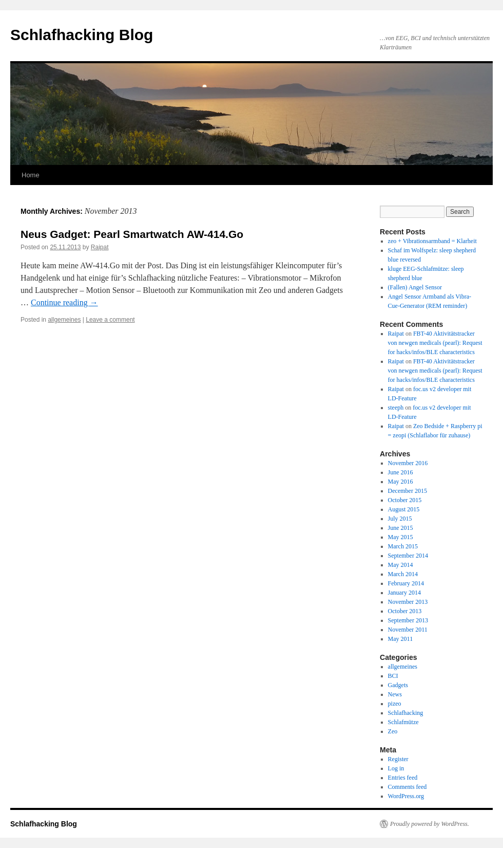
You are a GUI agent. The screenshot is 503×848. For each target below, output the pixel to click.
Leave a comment (110, 319)
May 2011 (400, 638)
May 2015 (400, 537)
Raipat (100, 247)
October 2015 (405, 500)
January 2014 (404, 592)
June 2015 (400, 527)
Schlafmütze (403, 722)
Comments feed (407, 786)
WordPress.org (406, 796)
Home (31, 175)
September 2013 (408, 620)
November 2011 (408, 629)
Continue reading (64, 302)
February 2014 (406, 583)
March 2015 (403, 546)
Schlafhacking (405, 712)
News (395, 694)
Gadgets (398, 685)
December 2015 (407, 490)
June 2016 (400, 472)
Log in (396, 768)
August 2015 (404, 509)
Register (398, 759)
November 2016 (408, 463)
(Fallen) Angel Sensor (415, 287)
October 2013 (405, 611)
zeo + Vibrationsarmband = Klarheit (432, 241)
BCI (393, 675)
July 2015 (400, 518)
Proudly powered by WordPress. (429, 823)
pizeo (394, 703)
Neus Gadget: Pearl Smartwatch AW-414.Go (132, 234)
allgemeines (64, 319)
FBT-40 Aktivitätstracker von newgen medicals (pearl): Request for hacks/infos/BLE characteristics (435, 343)
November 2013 (408, 601)
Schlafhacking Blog (81, 34)
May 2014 (400, 564)
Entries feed (403, 777)
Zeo (393, 731)
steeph (396, 407)
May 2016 (400, 481)
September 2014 (408, 555)
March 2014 (403, 574)
